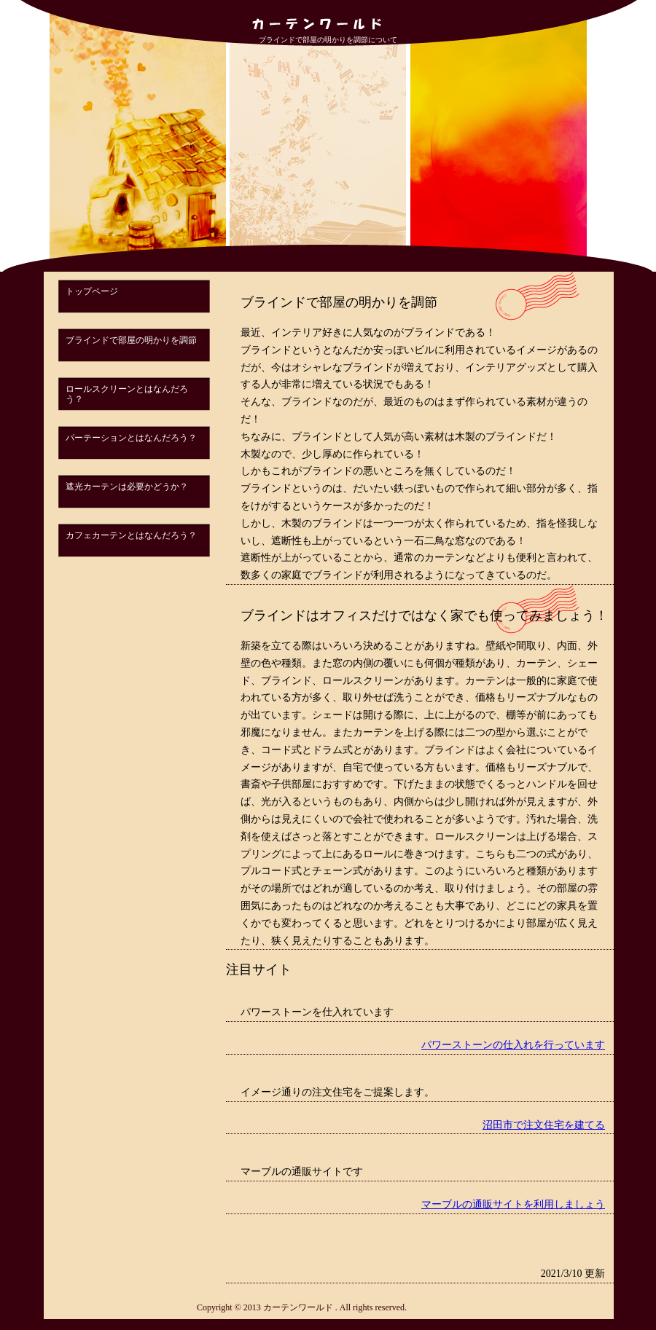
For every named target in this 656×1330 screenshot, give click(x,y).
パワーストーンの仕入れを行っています (513, 1044)
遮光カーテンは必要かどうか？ (127, 486)
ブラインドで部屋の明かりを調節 (131, 340)
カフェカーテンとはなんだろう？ (131, 535)
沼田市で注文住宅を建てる (544, 1125)
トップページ (92, 291)
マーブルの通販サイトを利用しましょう (513, 1204)
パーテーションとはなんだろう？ (131, 438)
